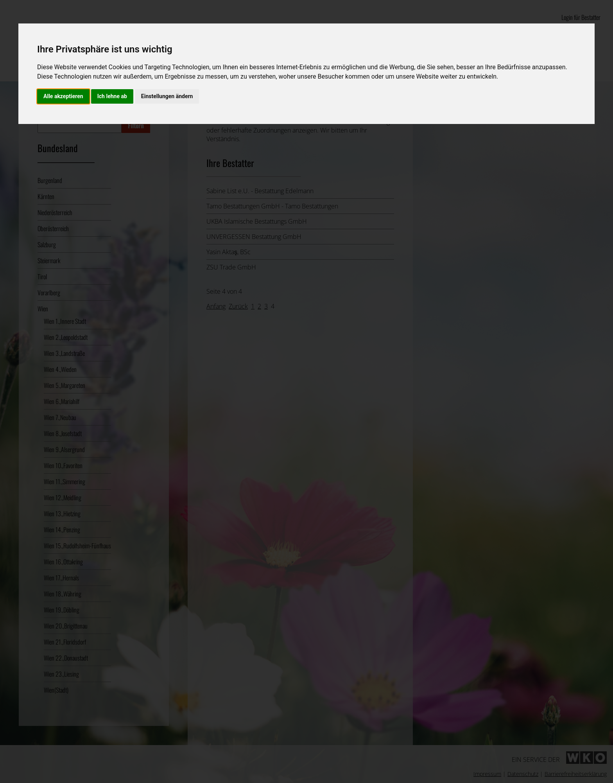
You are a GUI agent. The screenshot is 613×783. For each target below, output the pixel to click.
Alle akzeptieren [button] (63, 96)
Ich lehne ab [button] (112, 96)
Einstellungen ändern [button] (167, 96)
